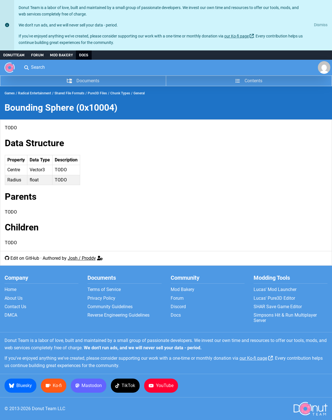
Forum (37, 55)
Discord (178, 306)
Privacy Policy (101, 298)
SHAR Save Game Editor (278, 306)
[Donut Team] (9, 67)
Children (22, 227)
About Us (14, 298)
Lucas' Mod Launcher (275, 289)
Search (34, 67)
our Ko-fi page (236, 36)
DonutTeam (14, 55)
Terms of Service (104, 289)
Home (10, 289)
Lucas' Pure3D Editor (274, 298)
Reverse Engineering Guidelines (118, 315)
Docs (83, 55)
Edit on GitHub (24, 258)
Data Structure (34, 143)
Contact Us (15, 306)
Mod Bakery (61, 55)
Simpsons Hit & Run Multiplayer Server (285, 318)
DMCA (11, 315)
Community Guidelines (110, 306)
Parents (20, 196)
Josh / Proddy (82, 258)
